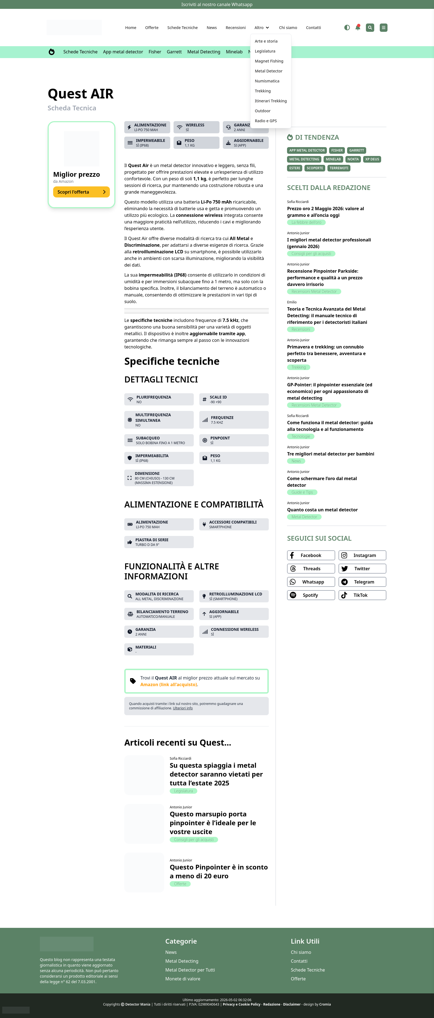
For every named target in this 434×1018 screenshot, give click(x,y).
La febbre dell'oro (306, 222)
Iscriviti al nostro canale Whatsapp (217, 4)
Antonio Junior (181, 807)
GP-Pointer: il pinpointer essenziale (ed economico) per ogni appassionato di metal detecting (329, 391)
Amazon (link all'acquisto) (168, 684)
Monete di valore (182, 979)
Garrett (174, 52)
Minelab (234, 52)
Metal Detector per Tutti (190, 970)
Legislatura (183, 790)
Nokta (353, 159)
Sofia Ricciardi (180, 758)
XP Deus (372, 159)
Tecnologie (300, 436)
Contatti (313, 27)
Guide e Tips (302, 492)
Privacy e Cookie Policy (241, 1004)
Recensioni (236, 27)
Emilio (291, 302)
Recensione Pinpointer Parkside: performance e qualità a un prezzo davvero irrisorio (325, 277)
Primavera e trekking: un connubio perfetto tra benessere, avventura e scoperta (326, 353)
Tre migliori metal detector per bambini (330, 454)
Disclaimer (292, 1004)
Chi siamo (288, 27)
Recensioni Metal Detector (314, 291)
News (212, 27)
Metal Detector (304, 516)
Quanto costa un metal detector (322, 510)
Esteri (294, 168)
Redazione (271, 1004)
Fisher (155, 52)
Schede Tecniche (182, 27)
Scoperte (315, 168)
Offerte (152, 27)
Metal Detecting (203, 52)
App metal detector (123, 52)
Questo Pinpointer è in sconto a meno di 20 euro (219, 871)
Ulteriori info (183, 708)
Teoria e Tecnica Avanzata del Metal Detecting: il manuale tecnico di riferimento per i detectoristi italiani (327, 315)
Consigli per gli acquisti (194, 839)
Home (130, 27)
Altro (259, 27)
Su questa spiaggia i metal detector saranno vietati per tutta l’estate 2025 (216, 774)
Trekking (298, 367)
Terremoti (339, 168)
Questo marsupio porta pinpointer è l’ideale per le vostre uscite (213, 822)
